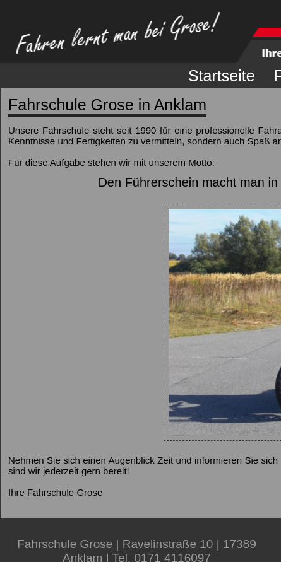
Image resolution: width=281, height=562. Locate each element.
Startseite (221, 76)
